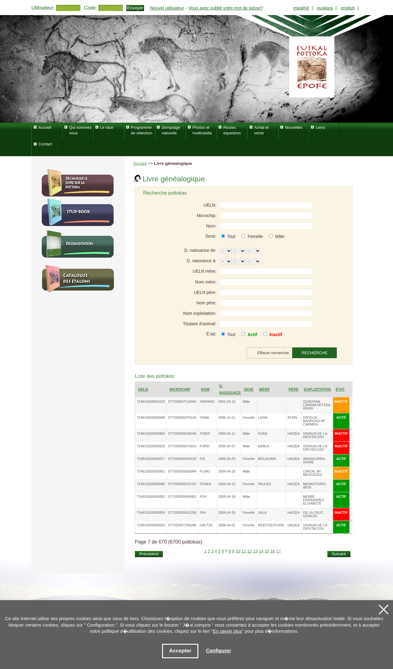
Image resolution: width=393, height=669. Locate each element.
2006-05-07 (226, 446)
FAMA (204, 417)
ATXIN (292, 417)
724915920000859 (151, 512)
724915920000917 (151, 459)
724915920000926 (151, 446)
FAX (203, 512)
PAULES (264, 484)
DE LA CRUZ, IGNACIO (313, 514)
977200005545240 (182, 433)
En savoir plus (227, 631)
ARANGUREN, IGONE (314, 460)
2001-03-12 (226, 401)
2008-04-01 (226, 525)
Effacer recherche (273, 352)
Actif (252, 334)
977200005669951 (182, 496)
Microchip (179, 389)
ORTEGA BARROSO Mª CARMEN (314, 421)
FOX (203, 496)
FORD (204, 446)
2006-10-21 (226, 417)
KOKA (262, 433)
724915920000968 (151, 417)
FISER (205, 433)
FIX (202, 459)
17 (278, 551)
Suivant (339, 554)
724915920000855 (151, 525)
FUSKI (205, 471)
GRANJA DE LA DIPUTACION (315, 435)
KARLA (263, 446)
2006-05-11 (226, 433)
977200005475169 (182, 417)
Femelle (255, 236)
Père (294, 389)
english (348, 8)
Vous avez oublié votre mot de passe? (226, 8)
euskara (325, 8)
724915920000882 (151, 496)
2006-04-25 (226, 471)
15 (267, 551)
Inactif (275, 334)
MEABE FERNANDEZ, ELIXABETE (314, 500)
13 (255, 551)
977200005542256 (182, 512)
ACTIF (341, 417)
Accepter (180, 651)
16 (272, 551)
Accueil (140, 163)
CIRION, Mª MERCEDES (312, 473)
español (301, 8)
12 (249, 551)
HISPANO (207, 401)
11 (243, 551)
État (340, 389)
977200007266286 (182, 525)
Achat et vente (261, 130)
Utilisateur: (43, 7)
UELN (143, 389)
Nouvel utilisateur (167, 8)
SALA (262, 512)
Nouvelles (293, 127)
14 (261, 551)
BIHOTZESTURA (271, 525)
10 (237, 551)
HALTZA (206, 525)
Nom (205, 389)
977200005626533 (182, 459)
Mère (264, 389)
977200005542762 (182, 484)
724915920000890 (151, 484)
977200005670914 (182, 446)
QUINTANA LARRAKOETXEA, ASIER (317, 405)
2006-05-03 (226, 459)
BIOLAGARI (267, 459)
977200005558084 (182, 471)
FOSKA (205, 484)
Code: (90, 7)
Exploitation (317, 389)
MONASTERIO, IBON (315, 485)
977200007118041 (182, 401)
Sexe (249, 389)
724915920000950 (151, 433)
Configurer (218, 650)
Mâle (279, 236)
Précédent (148, 554)
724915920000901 (151, 471)
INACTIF (341, 401)
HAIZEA (293, 433)
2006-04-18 (226, 496)
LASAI (262, 417)
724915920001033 (151, 401)
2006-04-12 (226, 484)
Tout (231, 236)
